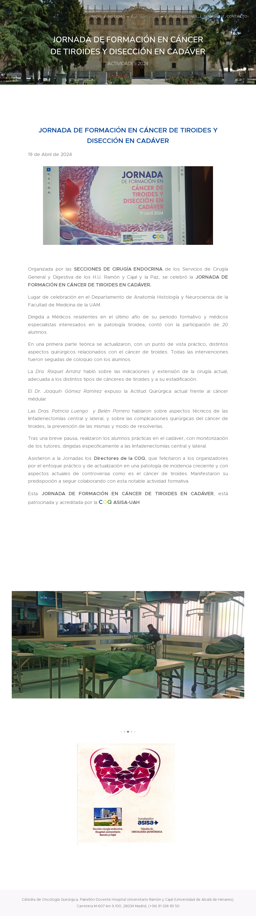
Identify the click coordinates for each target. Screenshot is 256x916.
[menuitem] (98, 16)
